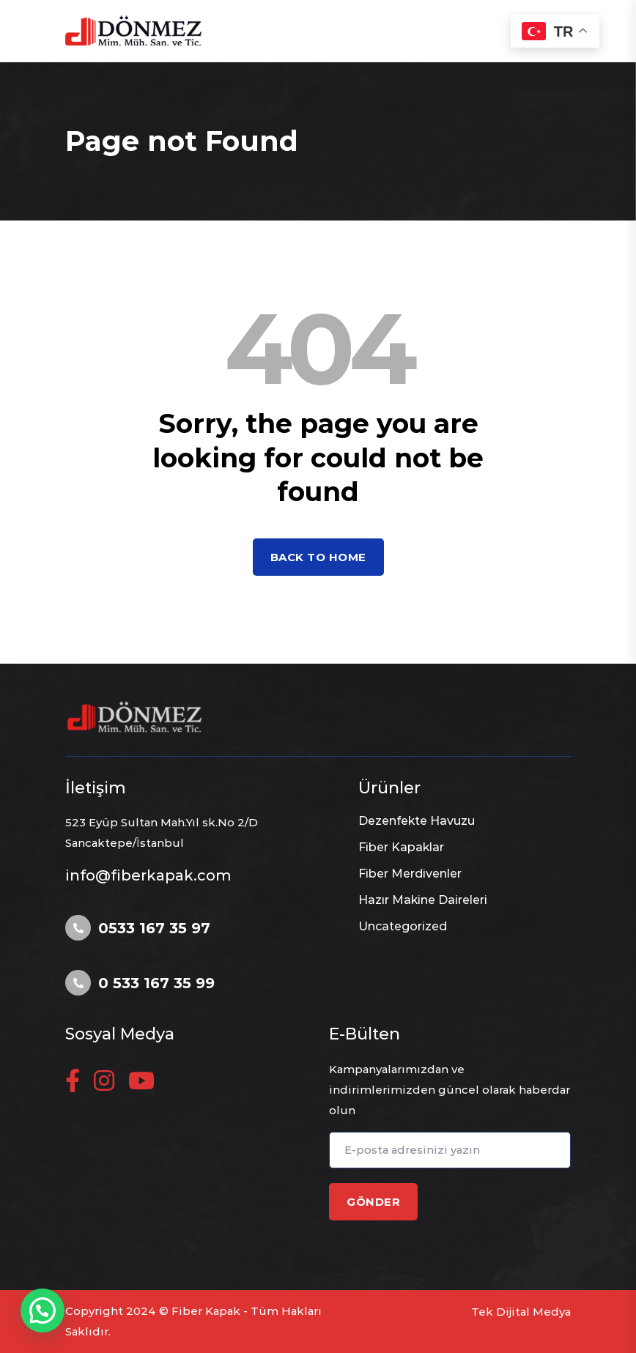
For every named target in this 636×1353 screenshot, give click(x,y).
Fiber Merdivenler (410, 874)
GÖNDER (373, 1202)
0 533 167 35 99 (156, 983)
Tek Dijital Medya (521, 1312)
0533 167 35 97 (154, 928)
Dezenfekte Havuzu (416, 821)
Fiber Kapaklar (401, 847)
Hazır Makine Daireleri (422, 900)
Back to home (318, 557)
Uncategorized (402, 926)
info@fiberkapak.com (148, 875)
